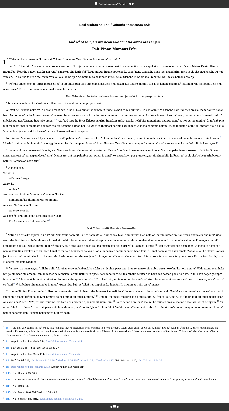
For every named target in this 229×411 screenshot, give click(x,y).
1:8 (7, 366)
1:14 (8, 379)
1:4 (7, 327)
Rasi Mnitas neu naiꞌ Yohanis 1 (113, 4)
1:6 (7, 354)
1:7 (7, 360)
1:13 (8, 373)
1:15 (8, 392)
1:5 (7, 347)
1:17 (8, 398)
